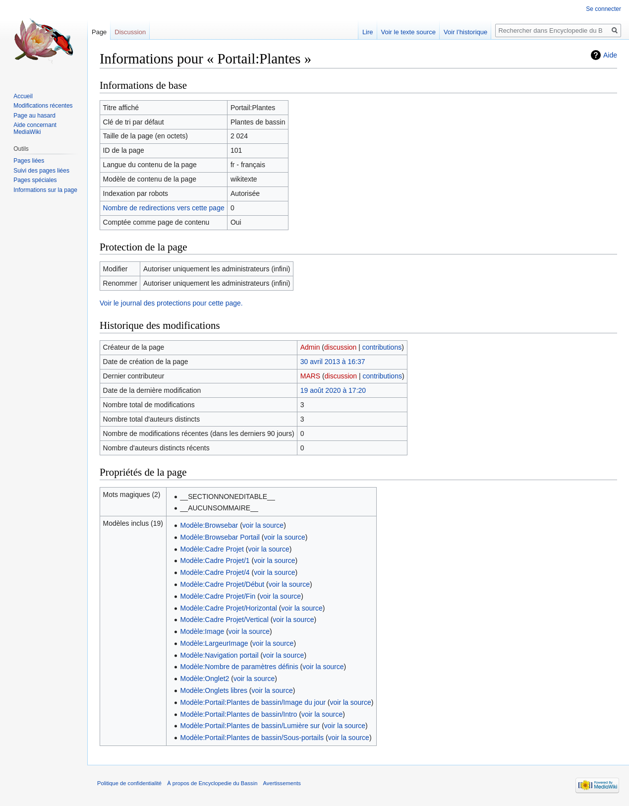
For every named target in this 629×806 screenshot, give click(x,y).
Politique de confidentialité (129, 783)
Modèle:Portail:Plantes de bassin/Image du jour (253, 702)
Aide (610, 55)
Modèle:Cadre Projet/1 (215, 560)
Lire (367, 32)
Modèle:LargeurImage (214, 643)
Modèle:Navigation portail (219, 655)
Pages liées (28, 160)
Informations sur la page (45, 189)
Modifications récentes (42, 105)
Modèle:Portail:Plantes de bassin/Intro (238, 714)
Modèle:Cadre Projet (212, 549)
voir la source (263, 525)
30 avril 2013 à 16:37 (332, 362)
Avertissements (282, 783)
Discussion (130, 32)
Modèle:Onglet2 (204, 678)
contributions (381, 347)
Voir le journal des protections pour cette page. (171, 303)
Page (99, 32)
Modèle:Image (202, 631)
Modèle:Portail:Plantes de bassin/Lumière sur (250, 726)
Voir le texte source (408, 32)
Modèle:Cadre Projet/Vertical (224, 619)
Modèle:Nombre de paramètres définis (239, 667)
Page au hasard (34, 115)
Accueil (23, 96)
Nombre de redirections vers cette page (164, 208)
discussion (340, 347)
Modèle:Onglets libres (213, 690)
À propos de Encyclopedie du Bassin (212, 783)
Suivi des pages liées (41, 170)
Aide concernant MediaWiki (35, 128)
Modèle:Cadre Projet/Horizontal (228, 608)
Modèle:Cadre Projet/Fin (218, 596)
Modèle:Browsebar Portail (220, 537)
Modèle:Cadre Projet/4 (215, 572)
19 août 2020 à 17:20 (333, 390)
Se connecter (603, 8)
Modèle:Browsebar (209, 525)
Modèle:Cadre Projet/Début (222, 584)
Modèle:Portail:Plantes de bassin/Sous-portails (252, 738)
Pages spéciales (35, 180)
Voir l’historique (465, 32)
